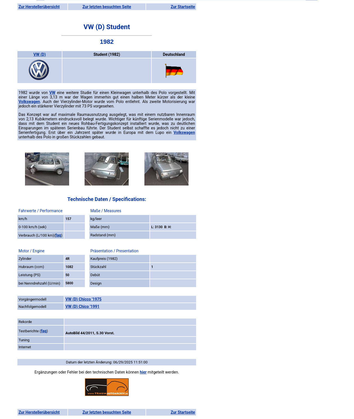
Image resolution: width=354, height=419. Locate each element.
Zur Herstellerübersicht (39, 6)
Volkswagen (29, 101)
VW (52, 92)
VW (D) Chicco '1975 (83, 299)
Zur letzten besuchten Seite (107, 6)
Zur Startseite (183, 6)
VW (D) (39, 54)
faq (58, 235)
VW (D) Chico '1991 (82, 306)
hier (143, 372)
